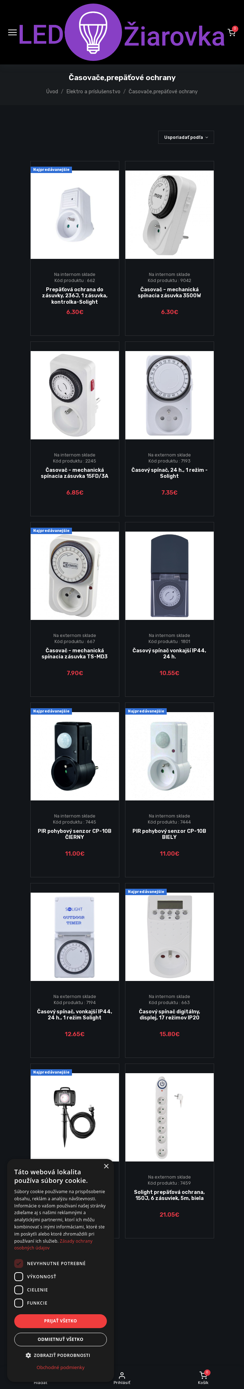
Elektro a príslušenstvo (93, 92)
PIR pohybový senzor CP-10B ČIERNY (74, 834)
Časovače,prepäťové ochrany (163, 92)
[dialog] (60, 1270)
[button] (231, 32)
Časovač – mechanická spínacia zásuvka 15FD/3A (74, 473)
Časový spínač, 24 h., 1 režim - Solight (169, 473)
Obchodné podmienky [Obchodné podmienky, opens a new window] (60, 1367)
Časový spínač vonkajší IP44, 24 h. (169, 654)
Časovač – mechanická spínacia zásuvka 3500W (169, 293)
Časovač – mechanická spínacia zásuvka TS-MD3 (75, 654)
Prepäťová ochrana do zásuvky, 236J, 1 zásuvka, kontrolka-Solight (75, 296)
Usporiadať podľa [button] (183, 137)
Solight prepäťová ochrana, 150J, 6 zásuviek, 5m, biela (169, 1195)
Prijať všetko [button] (60, 1321)
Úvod (52, 92)
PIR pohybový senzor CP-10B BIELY (169, 834)
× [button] (106, 1166)
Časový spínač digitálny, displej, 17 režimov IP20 (169, 1015)
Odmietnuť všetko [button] (60, 1339)
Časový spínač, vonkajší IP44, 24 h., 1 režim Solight (74, 1015)
